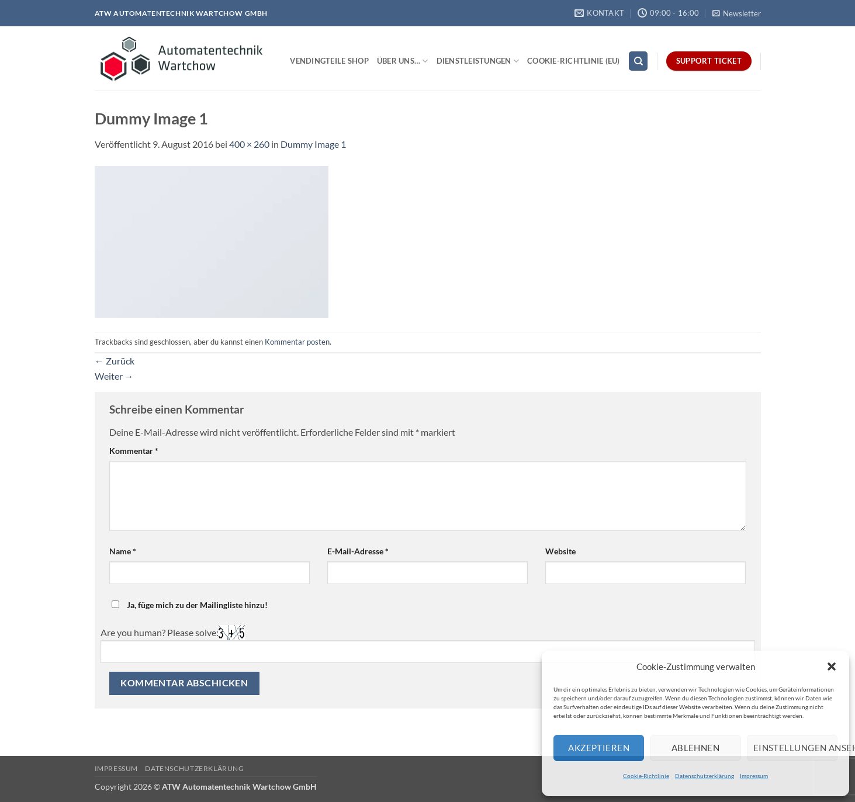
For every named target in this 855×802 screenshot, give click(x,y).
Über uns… (402, 61)
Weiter (114, 375)
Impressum (754, 775)
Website (560, 551)
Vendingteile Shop (329, 60)
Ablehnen (695, 747)
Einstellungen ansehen (795, 747)
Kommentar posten (297, 341)
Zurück (114, 360)
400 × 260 (249, 144)
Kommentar (133, 451)
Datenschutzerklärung (704, 775)
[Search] (638, 61)
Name (122, 551)
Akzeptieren (598, 747)
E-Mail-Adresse (358, 551)
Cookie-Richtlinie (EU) (573, 60)
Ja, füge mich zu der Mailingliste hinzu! (190, 605)
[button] (831, 666)
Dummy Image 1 (313, 144)
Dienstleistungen (478, 61)
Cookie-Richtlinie (646, 775)
